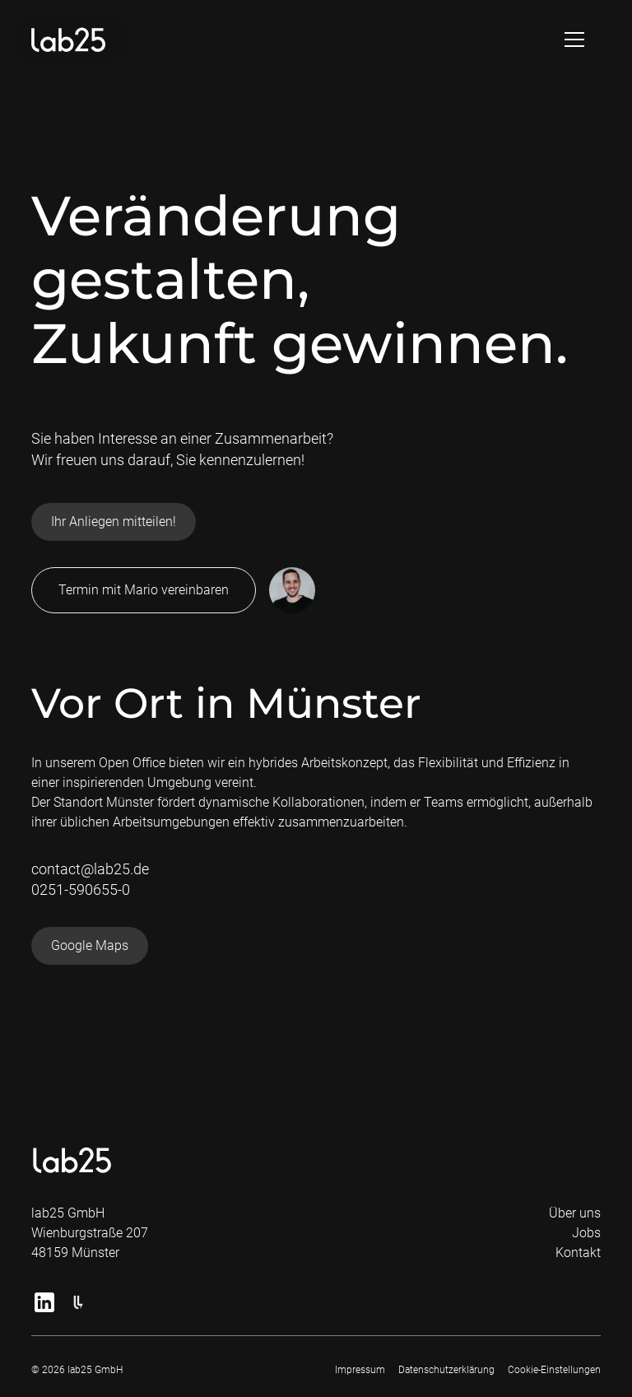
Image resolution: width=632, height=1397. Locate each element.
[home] (71, 39)
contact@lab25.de (90, 869)
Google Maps (89, 945)
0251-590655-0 (80, 889)
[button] (574, 39)
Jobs (586, 1233)
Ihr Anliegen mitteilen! (113, 521)
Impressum (360, 1370)
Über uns (575, 1213)
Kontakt (578, 1252)
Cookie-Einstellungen (554, 1370)
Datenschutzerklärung (446, 1370)
